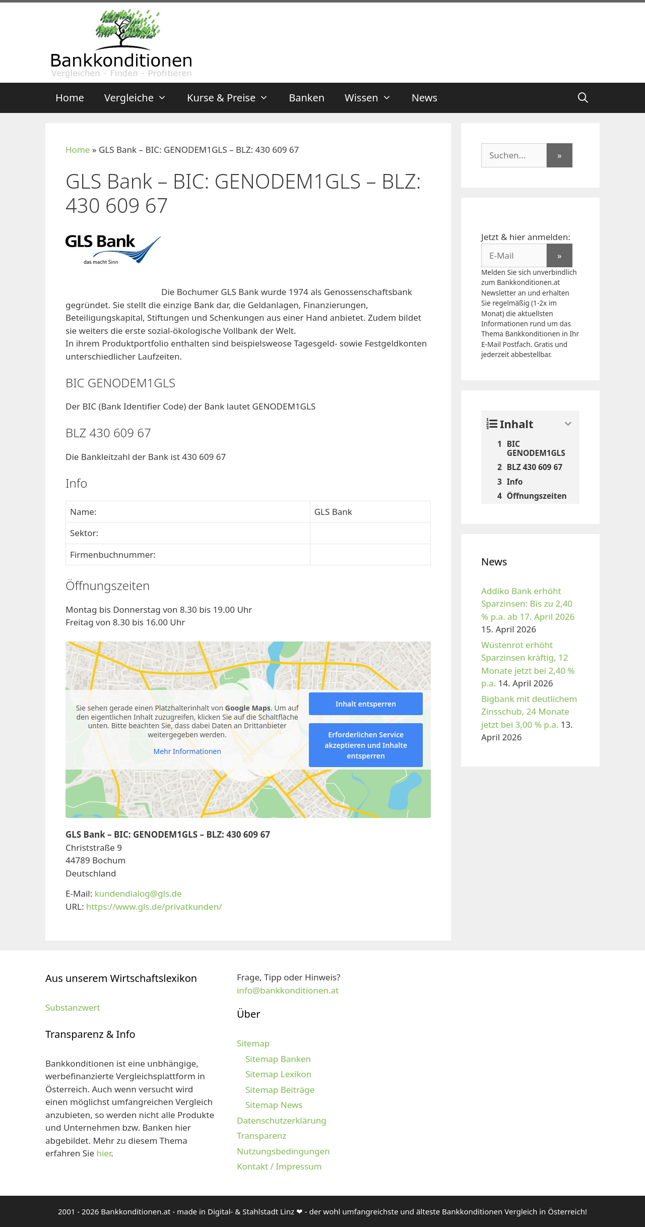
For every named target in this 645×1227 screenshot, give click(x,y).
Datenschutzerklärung (282, 1120)
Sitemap (253, 1043)
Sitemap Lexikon (278, 1074)
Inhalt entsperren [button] (366, 704)
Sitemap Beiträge (279, 1089)
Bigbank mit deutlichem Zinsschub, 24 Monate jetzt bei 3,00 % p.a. (529, 711)
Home (69, 97)
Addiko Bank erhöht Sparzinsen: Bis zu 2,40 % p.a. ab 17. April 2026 (527, 603)
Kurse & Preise (233, 98)
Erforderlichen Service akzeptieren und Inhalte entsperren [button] (366, 745)
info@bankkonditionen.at (288, 990)
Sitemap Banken (278, 1059)
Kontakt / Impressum (279, 1166)
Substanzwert (72, 1007)
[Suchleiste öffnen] (583, 98)
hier (103, 1153)
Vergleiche (140, 98)
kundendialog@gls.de (138, 893)
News (424, 97)
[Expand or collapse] (568, 424)
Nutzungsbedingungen (283, 1151)
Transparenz (261, 1135)
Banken (307, 97)
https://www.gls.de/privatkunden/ (154, 906)
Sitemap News (273, 1105)
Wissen (373, 98)
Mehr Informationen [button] (187, 751)
